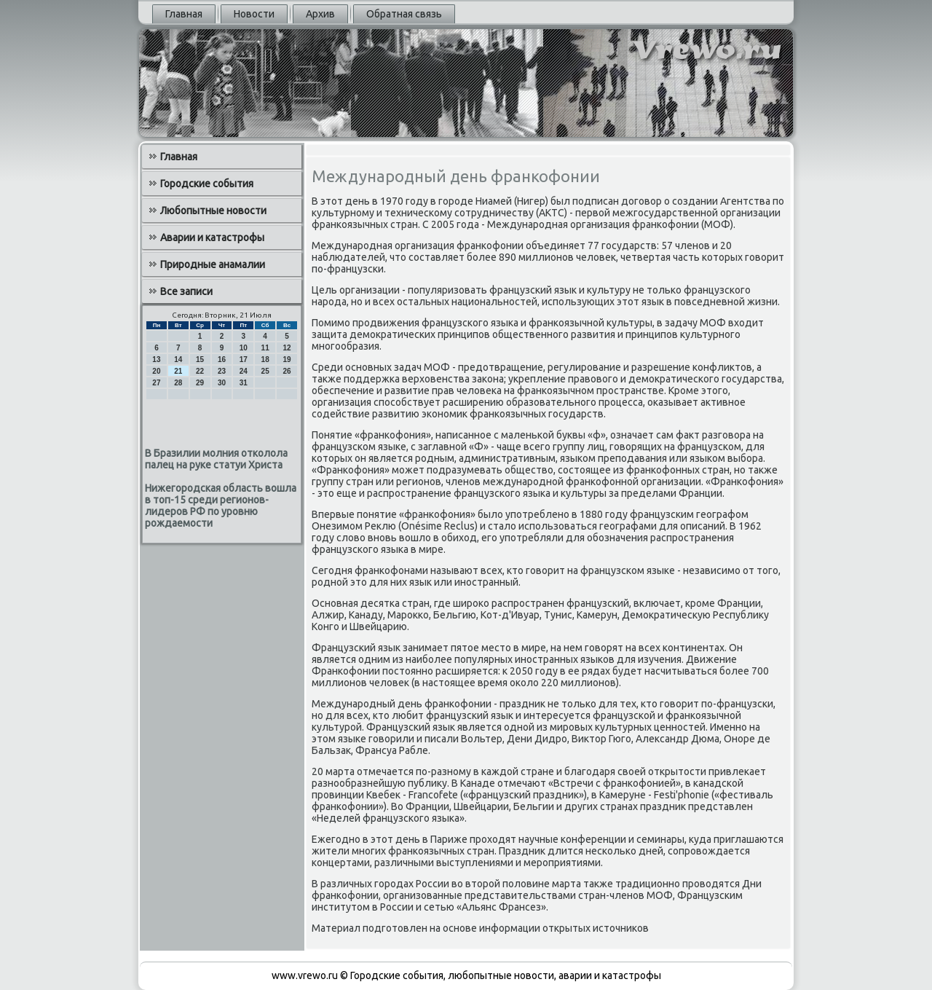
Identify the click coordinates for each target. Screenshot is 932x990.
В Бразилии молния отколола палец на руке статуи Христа (216, 459)
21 (178, 371)
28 (178, 383)
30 (222, 383)
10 (244, 348)
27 (156, 383)
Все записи (186, 291)
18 (265, 359)
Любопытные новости (213, 210)
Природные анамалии (212, 264)
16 (222, 359)
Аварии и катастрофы (212, 237)
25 (265, 371)
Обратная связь (404, 14)
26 (287, 371)
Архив (320, 14)
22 (200, 371)
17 (244, 359)
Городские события (206, 183)
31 (244, 383)
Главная (183, 14)
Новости (254, 14)
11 (265, 348)
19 (287, 359)
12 (287, 348)
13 (156, 359)
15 (200, 359)
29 (200, 383)
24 (244, 371)
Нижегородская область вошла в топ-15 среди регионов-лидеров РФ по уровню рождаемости (220, 505)
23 (222, 371)
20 (156, 371)
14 (178, 359)
